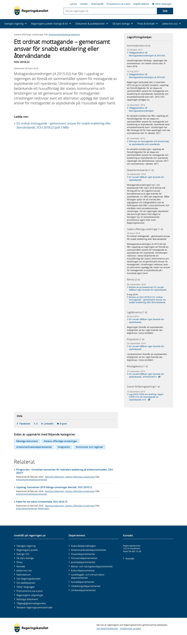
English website (141, 3)
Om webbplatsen (26, 582)
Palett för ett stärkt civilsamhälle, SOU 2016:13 (41, 501)
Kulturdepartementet (26, 508)
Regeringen (43, 508)
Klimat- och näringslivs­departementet (92, 566)
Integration (64, 447)
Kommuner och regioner (89, 447)
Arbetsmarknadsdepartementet (64, 34)
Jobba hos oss (24, 570)
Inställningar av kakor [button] (130, 628)
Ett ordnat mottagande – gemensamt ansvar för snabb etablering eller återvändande (148, 237)
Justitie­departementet (83, 562)
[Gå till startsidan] (31, 10)
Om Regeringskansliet (28, 578)
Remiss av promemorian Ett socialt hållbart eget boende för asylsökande (148, 288)
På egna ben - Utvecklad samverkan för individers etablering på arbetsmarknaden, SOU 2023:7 (64, 471)
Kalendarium (24, 574)
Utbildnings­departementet (86, 586)
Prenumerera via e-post (118, 3)
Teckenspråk (97, 3)
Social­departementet (82, 582)
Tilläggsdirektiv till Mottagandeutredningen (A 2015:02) (147, 54)
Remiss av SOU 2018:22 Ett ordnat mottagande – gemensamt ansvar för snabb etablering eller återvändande (147, 300)
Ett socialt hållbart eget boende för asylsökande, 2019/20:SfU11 (146, 375)
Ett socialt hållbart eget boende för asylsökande (146, 178)
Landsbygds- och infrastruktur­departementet (88, 576)
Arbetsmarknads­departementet (88, 550)
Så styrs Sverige (25, 558)
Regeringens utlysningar (30, 595)
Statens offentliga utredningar (60, 441)
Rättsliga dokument (27, 441)
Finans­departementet (83, 554)
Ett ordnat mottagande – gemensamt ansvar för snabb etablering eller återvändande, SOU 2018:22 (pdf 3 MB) (64, 125)
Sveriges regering (26, 545)
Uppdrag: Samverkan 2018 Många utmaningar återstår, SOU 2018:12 (54, 487)
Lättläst (84, 3)
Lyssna (73, 3)
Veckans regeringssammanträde (34, 607)
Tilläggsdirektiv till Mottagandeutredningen (141, 109)
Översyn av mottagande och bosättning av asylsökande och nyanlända (149, 143)
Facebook (24, 423)
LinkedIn (48, 423)
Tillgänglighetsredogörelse (31, 603)
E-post (63, 423)
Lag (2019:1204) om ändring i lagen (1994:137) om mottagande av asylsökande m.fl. (146, 397)
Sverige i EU (23, 554)
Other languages (162, 3)
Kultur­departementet (83, 570)
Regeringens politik (27, 550)
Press (20, 562)
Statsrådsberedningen (83, 545)
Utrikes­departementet (83, 590)
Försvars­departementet (84, 558)
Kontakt (21, 566)
